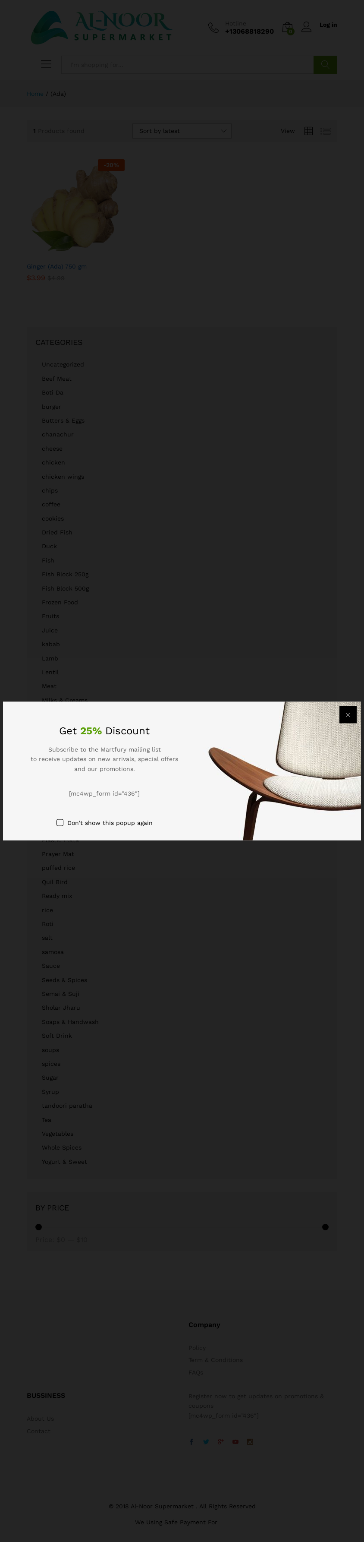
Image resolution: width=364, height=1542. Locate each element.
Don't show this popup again (110, 822)
